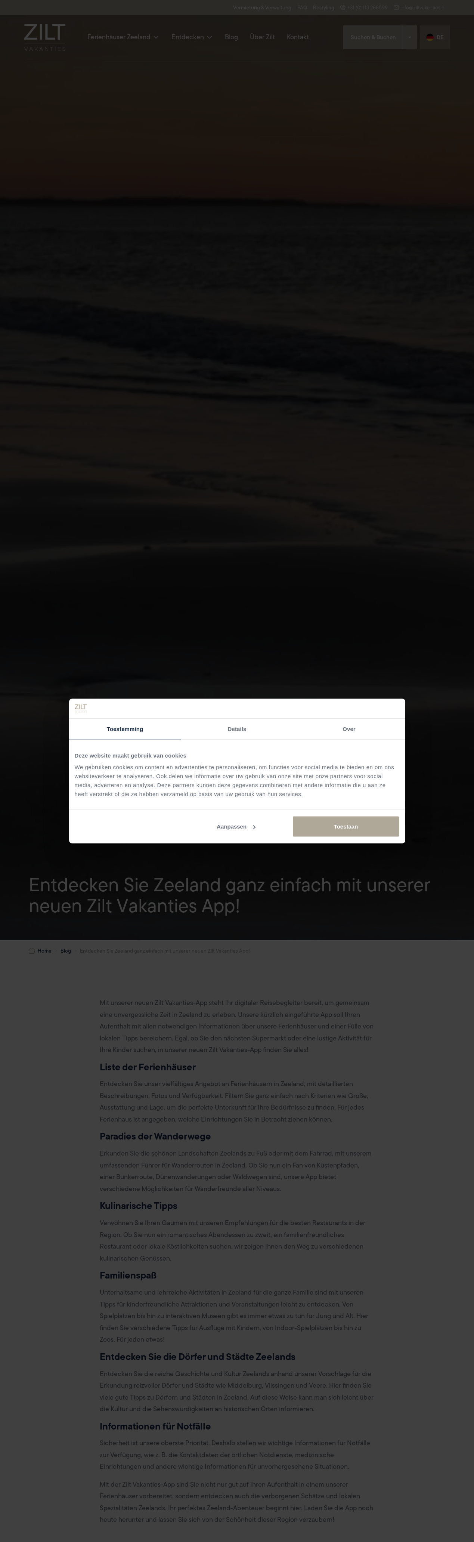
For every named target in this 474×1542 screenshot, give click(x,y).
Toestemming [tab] (125, 728)
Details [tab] (237, 728)
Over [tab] (349, 728)
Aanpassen (236, 826)
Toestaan (346, 826)
